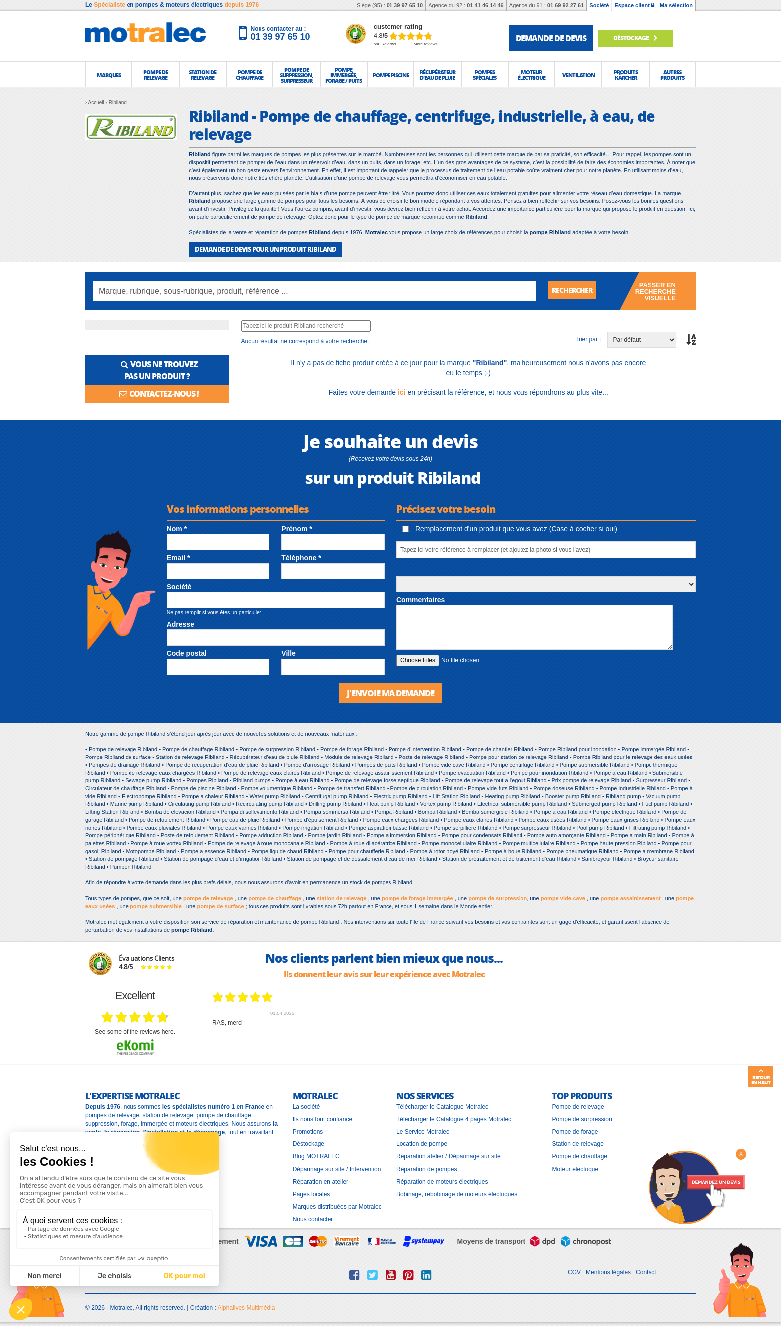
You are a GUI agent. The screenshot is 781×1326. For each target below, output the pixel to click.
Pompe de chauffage (579, 1155)
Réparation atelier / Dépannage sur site (448, 1155)
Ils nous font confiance (322, 1118)
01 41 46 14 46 (485, 5)
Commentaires (420, 599)
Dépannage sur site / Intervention (337, 1167)
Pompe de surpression (582, 1118)
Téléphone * (301, 557)
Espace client (634, 5)
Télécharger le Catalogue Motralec (442, 1105)
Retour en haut (761, 1077)
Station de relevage (577, 1142)
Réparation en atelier (320, 1180)
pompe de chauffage (274, 897)
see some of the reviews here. (135, 1030)
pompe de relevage (208, 897)
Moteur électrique (575, 1167)
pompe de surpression (497, 897)
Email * (178, 557)
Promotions (308, 1130)
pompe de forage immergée (417, 897)
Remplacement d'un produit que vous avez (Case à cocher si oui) (509, 528)
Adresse (180, 624)
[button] (108, 74)
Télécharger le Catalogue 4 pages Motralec (453, 1118)
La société (306, 1105)
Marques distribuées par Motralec (337, 1205)
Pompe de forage (575, 1130)
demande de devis (551, 38)
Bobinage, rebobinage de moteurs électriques (456, 1192)
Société (599, 5)
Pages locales (311, 1192)
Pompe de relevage (578, 1105)
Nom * (177, 528)
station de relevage (342, 897)
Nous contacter (313, 1218)
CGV (574, 1271)
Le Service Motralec (422, 1130)
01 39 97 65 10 (405, 5)
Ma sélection (676, 5)
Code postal (187, 653)
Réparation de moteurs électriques (442, 1180)
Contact (646, 1271)
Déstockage (641, 38)
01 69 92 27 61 (565, 5)
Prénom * (296, 528)
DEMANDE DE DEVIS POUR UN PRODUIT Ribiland (259, 249)
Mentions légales (608, 1271)
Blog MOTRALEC (316, 1155)
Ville (288, 653)
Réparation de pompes (426, 1167)
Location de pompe (421, 1142)
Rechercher (575, 290)
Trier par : (588, 338)
